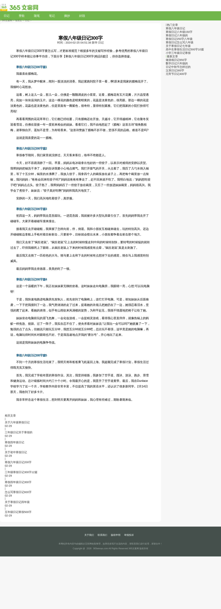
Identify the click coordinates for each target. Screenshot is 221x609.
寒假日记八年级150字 (179, 31)
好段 (82, 15)
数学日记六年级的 (177, 63)
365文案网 (7, 20)
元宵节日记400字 (176, 73)
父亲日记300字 (175, 70)
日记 (7, 15)
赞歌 (22, 15)
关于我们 (89, 535)
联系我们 (102, 535)
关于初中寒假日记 (16, 452)
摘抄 (67, 15)
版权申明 (115, 535)
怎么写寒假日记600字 (18, 492)
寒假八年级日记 (175, 28)
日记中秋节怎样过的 (178, 66)
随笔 (37, 15)
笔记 (52, 15)
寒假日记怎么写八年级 (179, 42)
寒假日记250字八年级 (179, 38)
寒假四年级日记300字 (18, 482)
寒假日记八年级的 (177, 35)
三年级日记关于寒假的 (18, 432)
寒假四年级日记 (14, 442)
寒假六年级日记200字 (18, 462)
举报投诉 (129, 535)
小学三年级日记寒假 (178, 52)
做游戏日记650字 (176, 59)
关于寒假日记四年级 (17, 502)
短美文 (18, 20)
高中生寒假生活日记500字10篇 (185, 49)
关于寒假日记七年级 (178, 45)
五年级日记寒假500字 (18, 511)
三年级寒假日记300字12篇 (21, 472)
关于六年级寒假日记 (17, 422)
